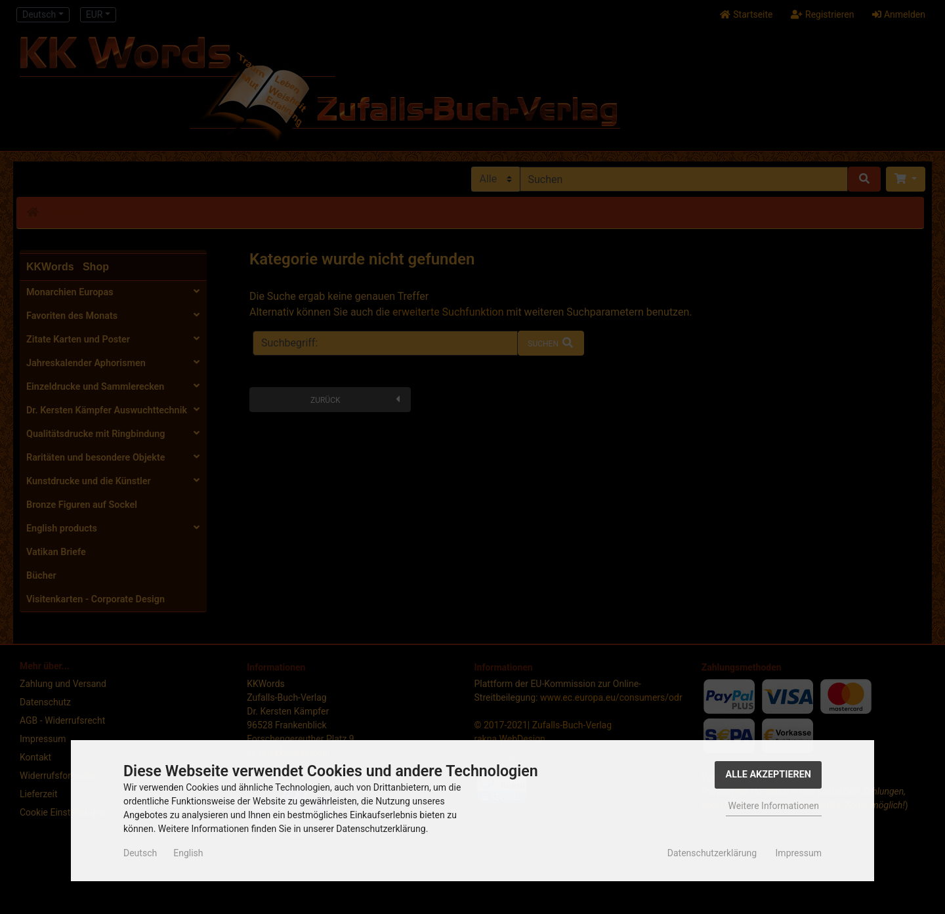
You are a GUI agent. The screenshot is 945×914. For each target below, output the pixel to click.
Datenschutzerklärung (712, 853)
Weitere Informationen (773, 805)
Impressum (799, 853)
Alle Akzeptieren (768, 774)
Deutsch (140, 853)
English (188, 853)
